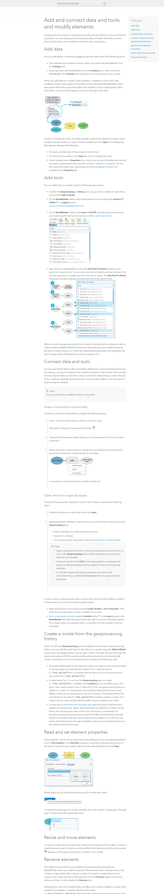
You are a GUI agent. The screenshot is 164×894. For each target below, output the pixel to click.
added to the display (105, 163)
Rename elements (139, 57)
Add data (135, 25)
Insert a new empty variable (61, 616)
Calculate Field (84, 704)
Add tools (135, 30)
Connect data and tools (141, 34)
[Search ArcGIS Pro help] (79, 3)
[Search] (104, 3)
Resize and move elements (143, 53)
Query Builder (114, 540)
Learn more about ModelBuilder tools (66, 206)
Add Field (68, 704)
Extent (102, 540)
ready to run (67, 351)
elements (95, 35)
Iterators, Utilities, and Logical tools (95, 216)
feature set (113, 167)
